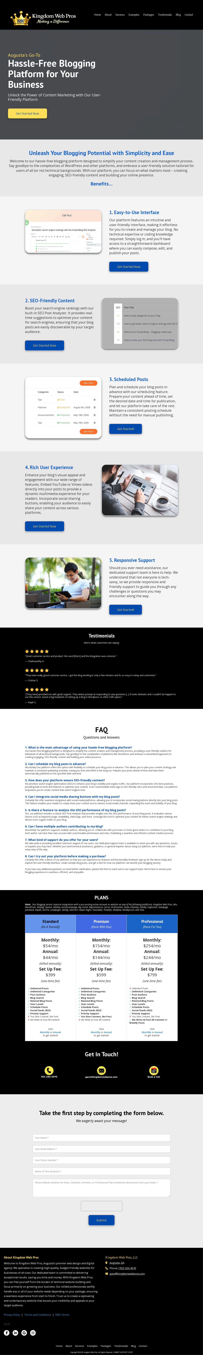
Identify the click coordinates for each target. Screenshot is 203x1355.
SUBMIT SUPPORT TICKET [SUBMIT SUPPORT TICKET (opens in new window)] (123, 1352)
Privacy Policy (12, 1314)
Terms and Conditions (37, 1314)
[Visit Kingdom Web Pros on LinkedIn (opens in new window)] (15, 1333)
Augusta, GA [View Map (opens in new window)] (117, 1263)
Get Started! (125, 429)
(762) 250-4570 (127, 1268)
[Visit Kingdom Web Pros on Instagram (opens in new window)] (33, 1333)
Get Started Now (27, 113)
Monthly (44, 1032)
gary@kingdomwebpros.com (127, 1273)
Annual (57, 1032)
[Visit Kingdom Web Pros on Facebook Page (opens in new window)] (6, 1333)
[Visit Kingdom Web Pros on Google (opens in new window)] (24, 1333)
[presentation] (101, 1206)
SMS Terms (62, 1314)
